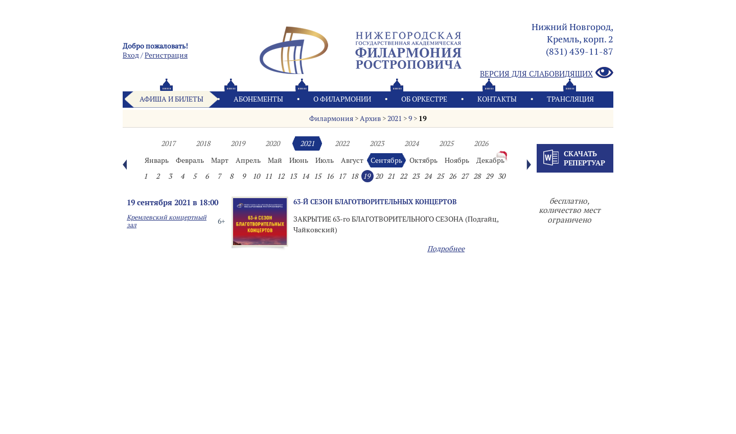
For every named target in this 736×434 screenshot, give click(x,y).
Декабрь (490, 160)
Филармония (331, 118)
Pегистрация (166, 55)
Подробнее (446, 248)
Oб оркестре (424, 99)
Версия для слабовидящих (546, 73)
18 (354, 176)
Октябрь (423, 160)
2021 (394, 118)
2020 (272, 143)
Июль (324, 160)
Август (352, 160)
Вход (131, 55)
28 (476, 176)
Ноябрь (457, 160)
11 (268, 176)
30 (501, 176)
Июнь (298, 160)
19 (423, 118)
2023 (377, 143)
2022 (342, 143)
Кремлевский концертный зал (166, 221)
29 (489, 176)
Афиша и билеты (171, 99)
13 (292, 176)
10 (256, 176)
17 (342, 176)
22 (403, 176)
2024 (411, 143)
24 (427, 176)
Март (219, 160)
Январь (157, 160)
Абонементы (258, 99)
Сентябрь (386, 160)
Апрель (248, 160)
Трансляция (570, 99)
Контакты (497, 99)
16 (329, 176)
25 (440, 176)
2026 (481, 143)
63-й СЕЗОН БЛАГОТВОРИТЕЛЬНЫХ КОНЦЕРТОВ (374, 201)
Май (275, 160)
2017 (168, 143)
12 (280, 176)
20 (378, 176)
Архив (370, 118)
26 (452, 176)
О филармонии (342, 99)
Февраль (190, 160)
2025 (446, 143)
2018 (203, 143)
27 (464, 176)
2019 (238, 143)
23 (415, 176)
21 (391, 176)
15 (317, 176)
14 (305, 176)
